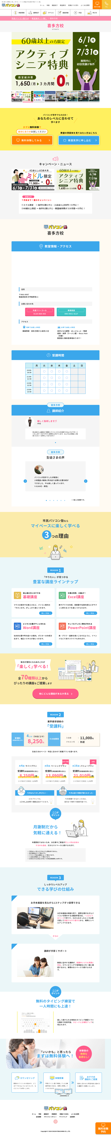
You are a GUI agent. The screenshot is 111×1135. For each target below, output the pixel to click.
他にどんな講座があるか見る (54, 693)
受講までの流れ (73, 5)
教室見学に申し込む (77, 140)
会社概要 (38, 1117)
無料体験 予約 (103, 1128)
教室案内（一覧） (39, 18)
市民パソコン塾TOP (20, 18)
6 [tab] (64, 500)
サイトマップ (63, 1117)
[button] (15, 61)
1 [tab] (55, 442)
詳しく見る (45, 613)
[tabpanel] (55, 428)
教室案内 (63, 5)
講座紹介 (55, 5)
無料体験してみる (29, 140)
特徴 (48, 5)
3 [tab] (53, 500)
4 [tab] (57, 500)
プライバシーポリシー (50, 1117)
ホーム (42, 5)
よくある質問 (85, 5)
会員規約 (72, 1117)
